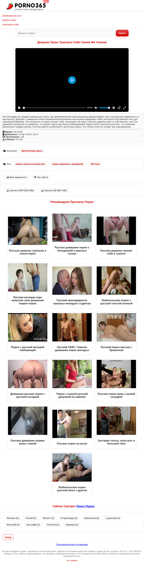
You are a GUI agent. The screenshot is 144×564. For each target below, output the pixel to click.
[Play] (19, 107)
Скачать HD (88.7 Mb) (54, 190)
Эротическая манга (31, 151)
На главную (72, 560)
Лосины (13, 518)
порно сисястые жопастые (30, 164)
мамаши (72, 524)
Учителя (53, 524)
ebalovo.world (9, 20)
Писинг (48, 518)
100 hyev (95, 164)
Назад (8, 537)
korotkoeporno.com (11, 15)
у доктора (113, 518)
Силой (31, 518)
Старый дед (69, 518)
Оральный (91, 518)
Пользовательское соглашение (72, 544)
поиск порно (85, 506)
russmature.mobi (10, 24)
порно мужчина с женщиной (67, 164)
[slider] (54, 107)
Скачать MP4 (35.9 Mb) (20, 190)
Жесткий (13, 524)
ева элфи (33, 524)
